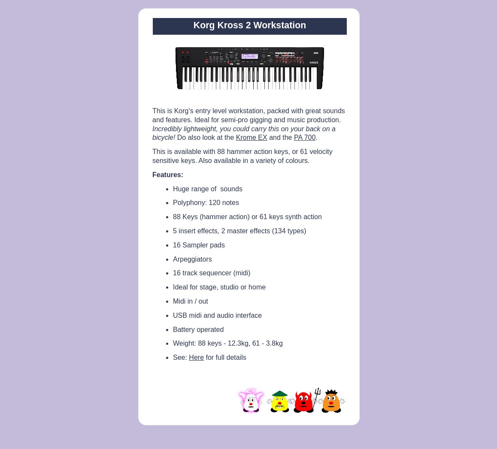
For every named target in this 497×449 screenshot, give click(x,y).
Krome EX (251, 137)
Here (196, 357)
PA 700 (304, 137)
